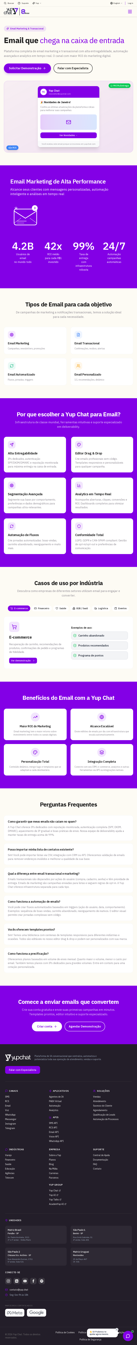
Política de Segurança (90, 1339)
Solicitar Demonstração (27, 68)
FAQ (95, 1164)
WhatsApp (10, 1114)
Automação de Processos (106, 1119)
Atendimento (99, 1101)
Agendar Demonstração (85, 1026)
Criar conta (47, 1026)
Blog (51, 1164)
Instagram (10, 1123)
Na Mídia (53, 1168)
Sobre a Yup (55, 1155)
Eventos (120, 608)
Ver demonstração (23, 660)
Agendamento (100, 1110)
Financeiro (41, 608)
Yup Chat (55, 1190)
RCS (7, 1101)
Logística (101, 608)
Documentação (100, 1159)
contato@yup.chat (19, 1289)
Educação (10, 1168)
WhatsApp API (56, 1141)
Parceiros (53, 1177)
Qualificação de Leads (104, 1114)
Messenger (10, 1119)
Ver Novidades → (68, 135)
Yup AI (53, 1195)
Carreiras (53, 1173)
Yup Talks (55, 1199)
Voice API (54, 1136)
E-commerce (19, 608)
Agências (9, 1173)
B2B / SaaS (80, 608)
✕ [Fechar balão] (117, 1329)
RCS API (53, 1127)
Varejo (8, 1155)
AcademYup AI (57, 1204)
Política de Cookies (65, 1332)
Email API (54, 1132)
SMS (7, 1096)
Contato (97, 1168)
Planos (52, 1159)
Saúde (61, 608)
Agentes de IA (56, 1096)
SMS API (53, 1123)
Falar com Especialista (73, 68)
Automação (55, 1105)
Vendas (97, 1096)
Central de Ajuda (101, 1155)
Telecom (9, 1177)
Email (8, 1105)
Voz (7, 1110)
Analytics (53, 1110)
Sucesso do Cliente (102, 1105)
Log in (130, 3)
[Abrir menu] (130, 11)
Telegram (10, 1128)
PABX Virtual (55, 1101)
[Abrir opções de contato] (128, 1336)
